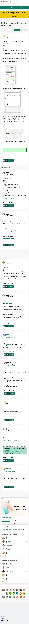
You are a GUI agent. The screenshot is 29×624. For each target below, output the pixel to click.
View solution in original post (8, 198)
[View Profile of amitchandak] (10, 428)
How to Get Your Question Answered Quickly (11, 529)
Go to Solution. (16, 149)
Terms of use (3, 614)
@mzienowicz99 (10, 181)
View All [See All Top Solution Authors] (4, 555)
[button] (17, 30)
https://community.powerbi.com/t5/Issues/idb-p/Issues (14, 446)
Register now (14, 16)
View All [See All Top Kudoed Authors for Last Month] (4, 581)
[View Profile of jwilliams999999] (9, 261)
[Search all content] (19, 10)
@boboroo (9, 223)
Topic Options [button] (23, 29)
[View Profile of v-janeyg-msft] (12, 172)
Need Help (8, 154)
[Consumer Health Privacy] (14, 620)
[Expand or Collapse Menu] (2, 4)
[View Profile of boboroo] (8, 334)
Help (21, 7)
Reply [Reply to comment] (11, 205)
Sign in (17, 7)
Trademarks (3, 616)
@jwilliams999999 (22, 223)
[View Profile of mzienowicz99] (8, 35)
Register (12, 7)
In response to (9, 216)
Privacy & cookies (4, 612)
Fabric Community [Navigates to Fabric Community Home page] (13, 1)
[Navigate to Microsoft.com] (4, 1)
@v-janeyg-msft (8, 344)
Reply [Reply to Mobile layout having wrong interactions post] (11, 160)
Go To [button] (25, 7)
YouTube (7, 450)
